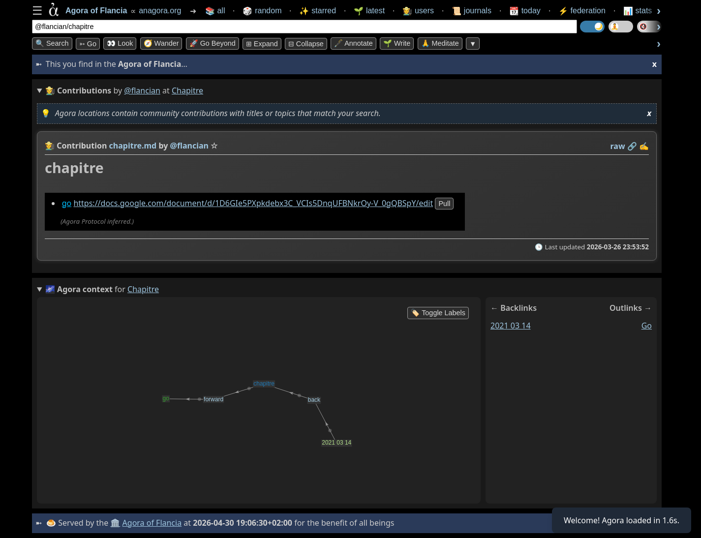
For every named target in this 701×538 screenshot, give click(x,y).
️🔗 (632, 146)
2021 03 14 (510, 325)
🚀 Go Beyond (212, 43)
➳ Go (87, 44)
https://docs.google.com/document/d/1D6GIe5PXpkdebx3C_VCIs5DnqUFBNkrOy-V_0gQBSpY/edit (253, 203)
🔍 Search (52, 43)
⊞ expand (262, 44)
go (67, 203)
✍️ (644, 146)
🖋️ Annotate (353, 43)
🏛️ (115, 522)
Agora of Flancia (152, 522)
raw (617, 146)
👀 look (120, 43)
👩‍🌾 (50, 145)
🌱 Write (396, 43)
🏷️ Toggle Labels (438, 313)
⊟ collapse (306, 44)
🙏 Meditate (440, 43)
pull (444, 204)
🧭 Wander (161, 43)
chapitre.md (133, 145)
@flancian (142, 90)
